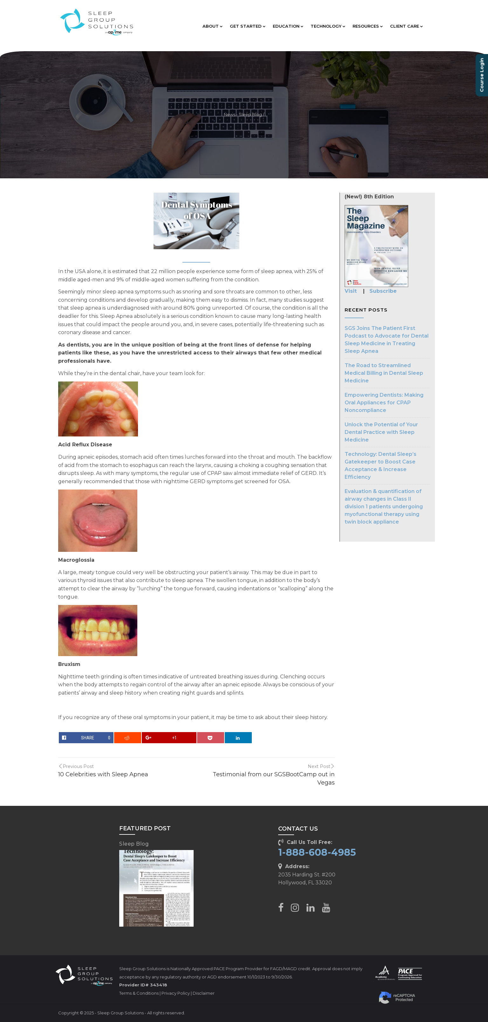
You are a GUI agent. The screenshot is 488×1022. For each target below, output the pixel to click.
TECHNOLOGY (328, 26)
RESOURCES (367, 26)
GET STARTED (247, 26)
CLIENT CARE (406, 26)
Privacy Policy (176, 993)
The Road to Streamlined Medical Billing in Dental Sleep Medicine (384, 373)
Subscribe (383, 291)
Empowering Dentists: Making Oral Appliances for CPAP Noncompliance (384, 402)
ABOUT (212, 26)
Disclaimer (204, 993)
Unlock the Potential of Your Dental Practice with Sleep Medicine (381, 432)
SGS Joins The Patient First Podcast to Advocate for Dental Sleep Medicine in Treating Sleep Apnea (387, 339)
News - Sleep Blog (243, 114)
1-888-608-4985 (317, 852)
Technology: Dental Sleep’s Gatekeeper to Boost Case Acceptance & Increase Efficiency (380, 465)
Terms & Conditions (139, 993)
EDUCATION (288, 26)
